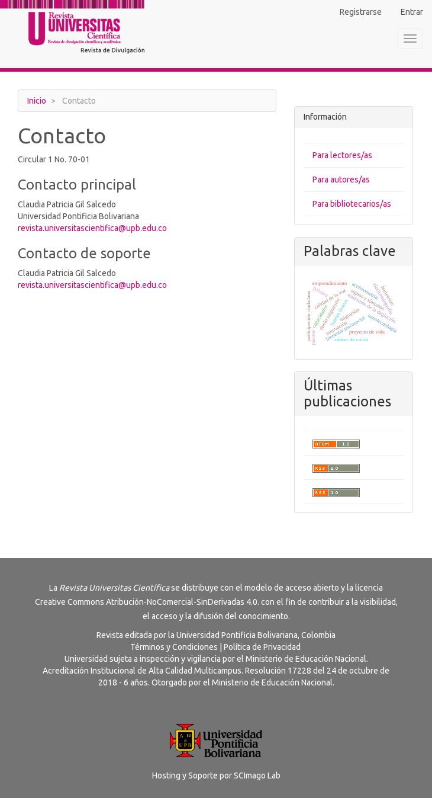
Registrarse (361, 12)
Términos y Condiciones (174, 647)
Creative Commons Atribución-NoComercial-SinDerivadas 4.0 (146, 602)
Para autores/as (341, 179)
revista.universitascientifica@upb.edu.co (92, 228)
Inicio (36, 100)
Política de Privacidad (262, 647)
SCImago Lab (257, 775)
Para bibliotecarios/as (351, 204)
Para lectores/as (342, 155)
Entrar (412, 12)
